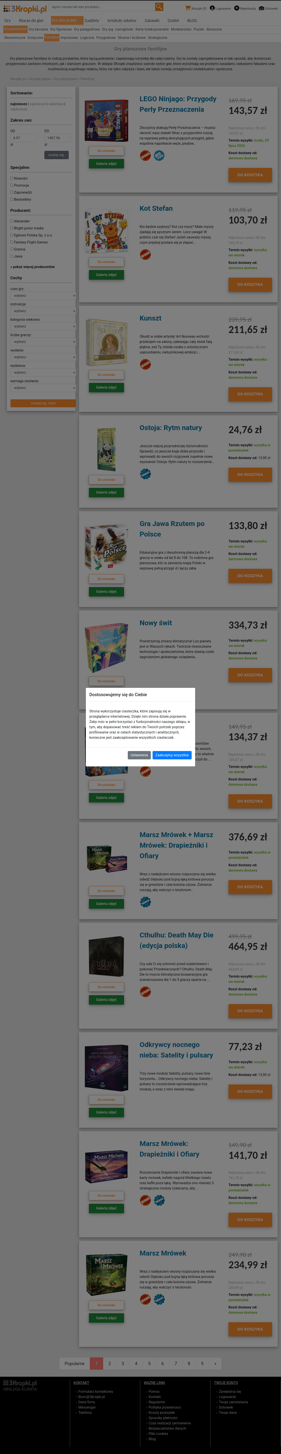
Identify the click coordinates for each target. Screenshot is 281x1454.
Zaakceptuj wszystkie (172, 755)
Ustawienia (139, 755)
